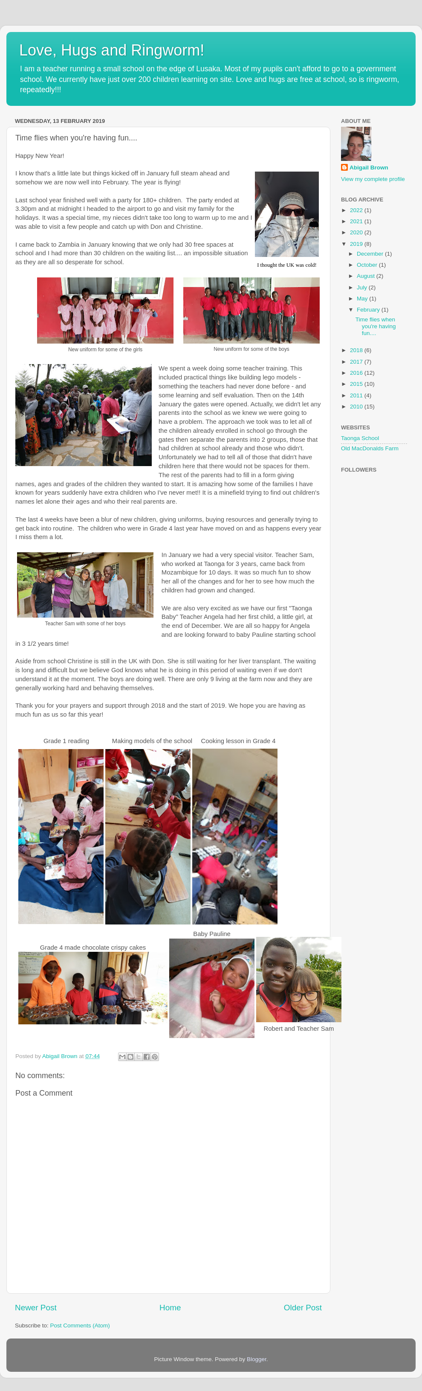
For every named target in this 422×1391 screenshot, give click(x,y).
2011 (357, 395)
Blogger (256, 1359)
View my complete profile (373, 179)
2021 (357, 221)
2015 (357, 384)
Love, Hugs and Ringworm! (111, 50)
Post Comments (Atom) (80, 1325)
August (366, 276)
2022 (357, 210)
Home (170, 1307)
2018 (357, 350)
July (363, 287)
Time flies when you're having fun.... (376, 326)
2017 (357, 362)
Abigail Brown (369, 167)
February (369, 309)
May (363, 298)
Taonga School (360, 438)
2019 (357, 244)
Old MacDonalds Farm (370, 448)
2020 (357, 232)
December (371, 254)
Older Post (303, 1307)
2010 (357, 406)
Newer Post (36, 1307)
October (368, 265)
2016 (357, 373)
